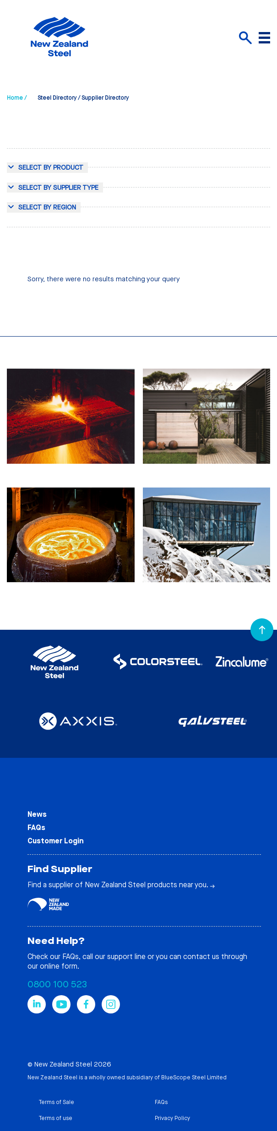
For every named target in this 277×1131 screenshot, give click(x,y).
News (37, 814)
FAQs (36, 827)
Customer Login (55, 840)
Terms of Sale (56, 1102)
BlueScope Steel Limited (194, 1077)
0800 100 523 (57, 984)
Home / (17, 98)
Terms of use (55, 1118)
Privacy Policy (172, 1118)
